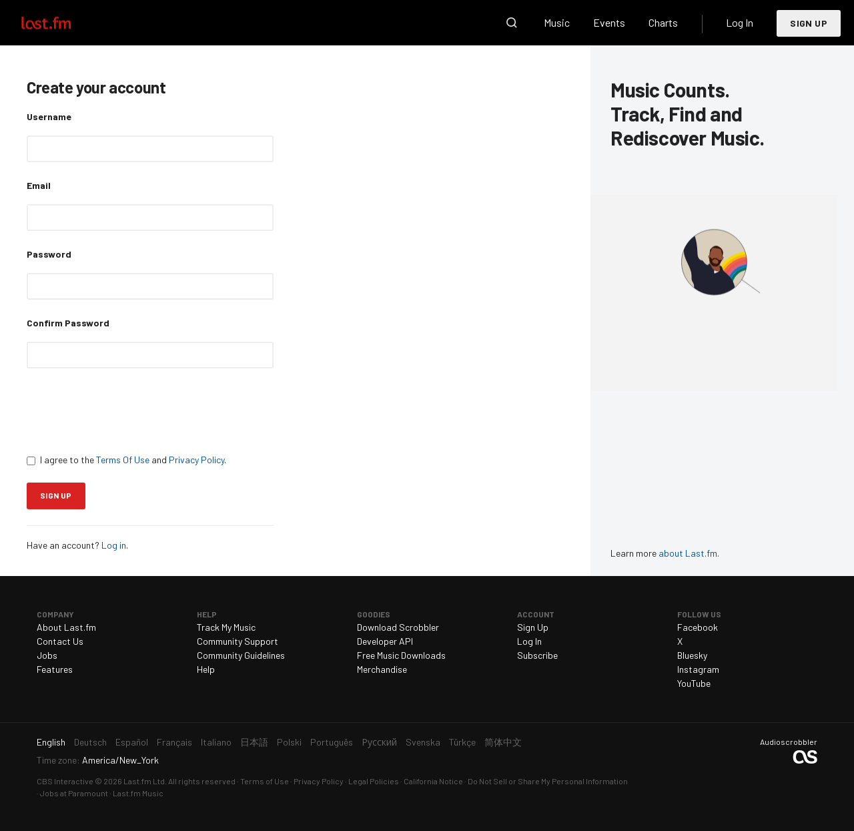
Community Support (237, 641)
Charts (663, 22)
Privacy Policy (196, 459)
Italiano (216, 742)
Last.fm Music (138, 793)
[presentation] (128, 410)
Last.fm (61, 22)
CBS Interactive (65, 781)
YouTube (694, 683)
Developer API (385, 641)
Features (55, 669)
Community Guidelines (241, 655)
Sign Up (808, 23)
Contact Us (60, 641)
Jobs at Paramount (74, 793)
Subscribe (537, 655)
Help (206, 669)
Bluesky (692, 655)
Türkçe (462, 742)
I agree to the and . (126, 459)
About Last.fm (66, 627)
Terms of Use (264, 781)
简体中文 (503, 742)
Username (49, 116)
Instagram (698, 669)
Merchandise (382, 669)
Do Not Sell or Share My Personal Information (548, 781)
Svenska (423, 742)
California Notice (433, 781)
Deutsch (90, 742)
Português (331, 742)
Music (557, 22)
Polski (289, 742)
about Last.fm (688, 553)
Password (49, 254)
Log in (113, 545)
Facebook (697, 627)
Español (131, 742)
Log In (739, 22)
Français (174, 742)
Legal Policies (373, 781)
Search (511, 22)
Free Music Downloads (401, 655)
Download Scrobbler (398, 627)
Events (609, 22)
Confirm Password (68, 322)
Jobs (47, 655)
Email (39, 185)
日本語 (254, 742)
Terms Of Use (122, 459)
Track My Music (226, 627)
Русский (379, 742)
